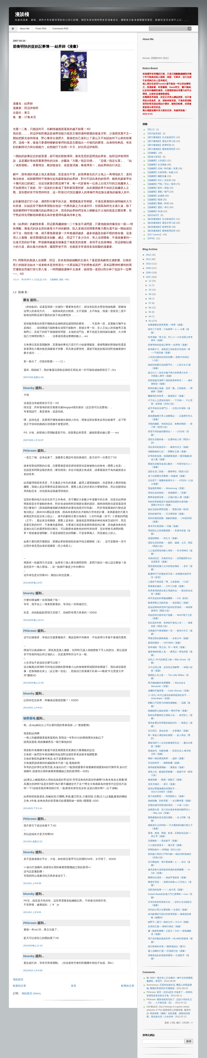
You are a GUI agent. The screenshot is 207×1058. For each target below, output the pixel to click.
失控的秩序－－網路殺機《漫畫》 (164, 763)
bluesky (27, 279)
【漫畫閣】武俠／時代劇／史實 (162, 168)
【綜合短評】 (153, 215)
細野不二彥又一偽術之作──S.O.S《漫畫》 (169, 922)
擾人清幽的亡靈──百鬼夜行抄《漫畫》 (167, 951)
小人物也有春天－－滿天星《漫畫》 (166, 845)
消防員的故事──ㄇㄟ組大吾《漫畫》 (166, 889)
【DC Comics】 (154, 234)
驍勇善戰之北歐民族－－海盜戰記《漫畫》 (169, 602)
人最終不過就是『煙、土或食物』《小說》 (169, 581)
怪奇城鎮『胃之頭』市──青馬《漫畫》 (167, 647)
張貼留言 (18, 979)
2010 (149, 263)
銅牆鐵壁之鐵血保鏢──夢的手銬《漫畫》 (168, 710)
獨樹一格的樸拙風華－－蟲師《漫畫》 (167, 758)
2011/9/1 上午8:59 (32, 883)
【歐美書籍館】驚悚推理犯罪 (161, 230)
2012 (149, 255)
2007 (149, 277)
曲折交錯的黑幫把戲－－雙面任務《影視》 (169, 509)
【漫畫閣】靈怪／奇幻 (59, 279)
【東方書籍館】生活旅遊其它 (161, 137)
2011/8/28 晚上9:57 (32, 582)
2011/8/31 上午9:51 (32, 707)
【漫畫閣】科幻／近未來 (159, 180)
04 (150, 316)
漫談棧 (22, 14)
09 (150, 294)
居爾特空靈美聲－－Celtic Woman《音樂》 (169, 690)
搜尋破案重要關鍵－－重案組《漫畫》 (167, 767)
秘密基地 (29, 718)
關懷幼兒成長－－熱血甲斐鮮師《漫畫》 (168, 877)
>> (191, 1022)
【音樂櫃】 (152, 153)
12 (150, 281)
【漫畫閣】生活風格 (157, 164)
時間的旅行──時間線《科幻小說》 (165, 849)
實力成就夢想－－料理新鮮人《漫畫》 (167, 796)
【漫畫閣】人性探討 (157, 160)
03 (150, 321)
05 (150, 312)
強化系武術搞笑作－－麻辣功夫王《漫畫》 (169, 447)
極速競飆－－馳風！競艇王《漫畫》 (166, 779)
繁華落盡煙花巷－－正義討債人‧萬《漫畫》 (169, 497)
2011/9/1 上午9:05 (32, 912)
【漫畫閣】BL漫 (155, 211)
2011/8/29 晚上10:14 (33, 620)
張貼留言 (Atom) (31, 993)
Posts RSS (41, 28)
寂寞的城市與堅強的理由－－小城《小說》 (169, 805)
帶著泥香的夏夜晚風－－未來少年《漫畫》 (169, 638)
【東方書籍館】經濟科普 (159, 145)
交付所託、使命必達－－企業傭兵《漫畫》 (169, 730)
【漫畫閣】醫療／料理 (158, 203)
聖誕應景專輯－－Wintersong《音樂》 (167, 488)
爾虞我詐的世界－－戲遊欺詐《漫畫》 (167, 396)
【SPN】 (151, 238)
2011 (149, 259)
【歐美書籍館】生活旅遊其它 (161, 219)
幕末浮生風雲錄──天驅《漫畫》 (164, 526)
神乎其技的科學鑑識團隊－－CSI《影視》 (168, 598)
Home (13, 28)
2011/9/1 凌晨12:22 (32, 841)
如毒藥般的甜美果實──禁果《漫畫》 (166, 324)
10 (150, 290)
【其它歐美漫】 (154, 133)
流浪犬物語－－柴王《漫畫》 (162, 784)
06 (150, 307)
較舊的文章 (127, 985)
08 (150, 298)
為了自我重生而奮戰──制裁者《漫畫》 (167, 476)
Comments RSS (60, 28)
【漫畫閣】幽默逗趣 (157, 176)
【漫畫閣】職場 (154, 199)
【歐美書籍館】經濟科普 (159, 227)
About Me (25, 28)
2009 (149, 268)
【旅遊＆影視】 (154, 156)
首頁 (73, 985)
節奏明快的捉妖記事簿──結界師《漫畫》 (168, 345)
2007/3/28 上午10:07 (33, 440)
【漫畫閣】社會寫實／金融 (160, 172)
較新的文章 (19, 985)
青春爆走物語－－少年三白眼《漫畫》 (167, 586)
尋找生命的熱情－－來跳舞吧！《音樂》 (168, 492)
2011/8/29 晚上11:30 (33, 683)
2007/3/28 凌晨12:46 (33, 377)
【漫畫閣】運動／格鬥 (158, 191)
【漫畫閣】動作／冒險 (158, 188)
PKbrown (30, 450)
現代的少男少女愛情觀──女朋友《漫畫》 (168, 909)
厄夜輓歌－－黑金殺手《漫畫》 (163, 840)
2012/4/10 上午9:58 (32, 970)
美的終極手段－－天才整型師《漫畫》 (167, 514)
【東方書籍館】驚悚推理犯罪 (161, 149)
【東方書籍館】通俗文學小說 (161, 141)
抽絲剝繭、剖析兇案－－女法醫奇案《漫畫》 (170, 800)
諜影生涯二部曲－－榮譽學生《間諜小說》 (169, 471)
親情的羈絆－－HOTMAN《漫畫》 (165, 643)
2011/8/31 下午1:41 (32, 808)
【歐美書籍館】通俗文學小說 (161, 223)
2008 (149, 272)
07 (150, 303)
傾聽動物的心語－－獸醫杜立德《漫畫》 (168, 451)
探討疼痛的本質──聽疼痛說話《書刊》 (167, 946)
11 (150, 285)
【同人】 (151, 129)
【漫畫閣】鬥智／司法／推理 (161, 184)
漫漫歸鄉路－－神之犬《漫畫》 (163, 538)
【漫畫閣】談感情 (155, 195)
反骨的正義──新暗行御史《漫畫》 (165, 926)
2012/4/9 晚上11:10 (32, 945)
